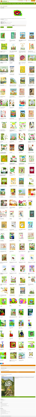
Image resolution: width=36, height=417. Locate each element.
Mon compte (1, 401)
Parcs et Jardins (4, 3)
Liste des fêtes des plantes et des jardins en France (4, 413)
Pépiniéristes (18, 3)
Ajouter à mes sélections (9, 27)
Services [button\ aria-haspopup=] (24, 3)
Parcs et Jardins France (2, 409)
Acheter (2, 27)
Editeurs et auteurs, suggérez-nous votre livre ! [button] (6, 365)
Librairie (21, 3)
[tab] (8, 30)
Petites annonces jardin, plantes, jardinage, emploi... (4, 403)
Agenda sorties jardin (9, 3)
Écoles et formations (14, 3)
